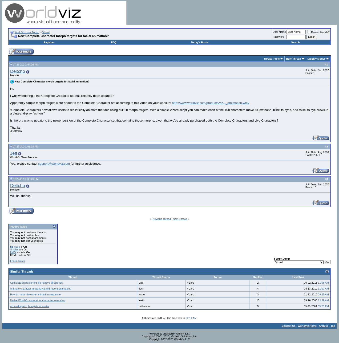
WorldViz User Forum (27, 32)
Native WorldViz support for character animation (37, 300)
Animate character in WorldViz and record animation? (40, 288)
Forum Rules (17, 261)
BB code (15, 246)
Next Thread (180, 218)
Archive (323, 325)
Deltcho (17, 71)
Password (278, 36)
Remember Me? (318, 32)
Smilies (14, 249)
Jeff (13, 153)
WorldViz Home (307, 325)
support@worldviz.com (54, 163)
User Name (279, 31)
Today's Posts (199, 42)
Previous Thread (161, 218)
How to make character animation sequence (35, 294)
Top (333, 325)
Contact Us (288, 325)
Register (49, 42)
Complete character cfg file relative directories (36, 282)
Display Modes (316, 58)
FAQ (114, 42)
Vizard (46, 32)
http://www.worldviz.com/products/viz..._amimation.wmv (210, 103)
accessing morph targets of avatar (29, 306)
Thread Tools (272, 58)
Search (295, 42)
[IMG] (13, 252)
